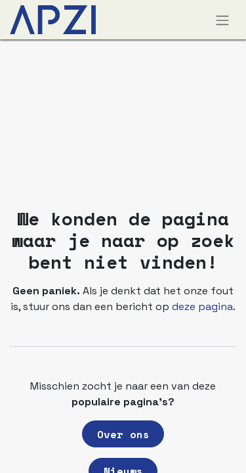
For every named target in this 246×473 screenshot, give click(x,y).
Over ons (123, 434)
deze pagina (202, 306)
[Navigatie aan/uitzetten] (222, 19)
